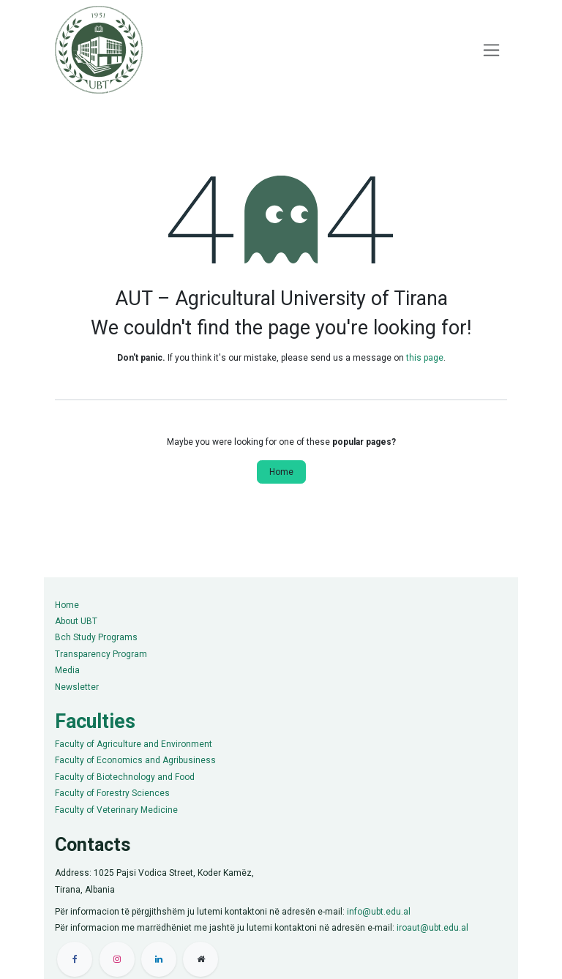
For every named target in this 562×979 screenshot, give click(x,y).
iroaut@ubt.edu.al (432, 928)
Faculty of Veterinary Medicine (116, 810)
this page (424, 358)
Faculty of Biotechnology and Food (125, 777)
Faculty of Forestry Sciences (112, 793)
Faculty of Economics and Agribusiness (135, 760)
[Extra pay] (200, 959)
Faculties (95, 721)
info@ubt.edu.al (379, 912)
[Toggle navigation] (491, 50)
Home (281, 472)
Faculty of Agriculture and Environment (133, 744)
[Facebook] (74, 959)
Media (67, 670)
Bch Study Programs (96, 637)
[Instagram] (117, 959)
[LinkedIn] (158, 959)
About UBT (76, 621)
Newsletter (77, 687)
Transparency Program (101, 654)
